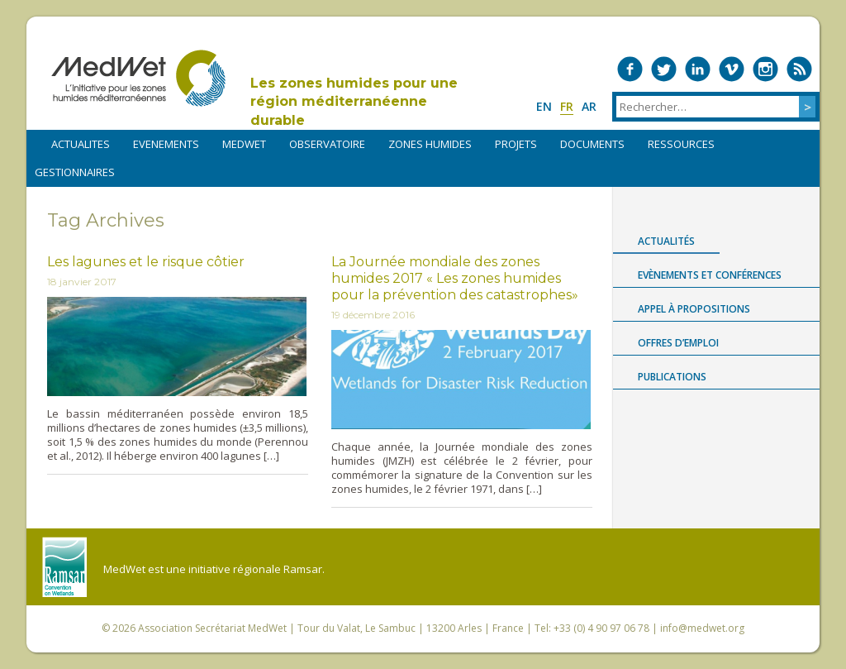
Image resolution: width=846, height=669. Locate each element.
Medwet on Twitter (664, 69)
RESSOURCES (681, 143)
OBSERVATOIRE (327, 143)
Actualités (666, 241)
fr (566, 106)
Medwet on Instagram (765, 69)
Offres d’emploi (678, 343)
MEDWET (244, 143)
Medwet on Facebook (630, 69)
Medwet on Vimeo (731, 69)
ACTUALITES (80, 143)
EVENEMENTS (166, 143)
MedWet (138, 78)
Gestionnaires (75, 172)
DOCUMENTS (592, 143)
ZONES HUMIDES (430, 143)
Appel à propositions (694, 309)
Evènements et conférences (710, 275)
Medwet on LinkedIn (698, 69)
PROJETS (516, 143)
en (544, 106)
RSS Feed (799, 69)
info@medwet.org (702, 628)
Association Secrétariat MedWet (212, 628)
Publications (672, 377)
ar (589, 106)
